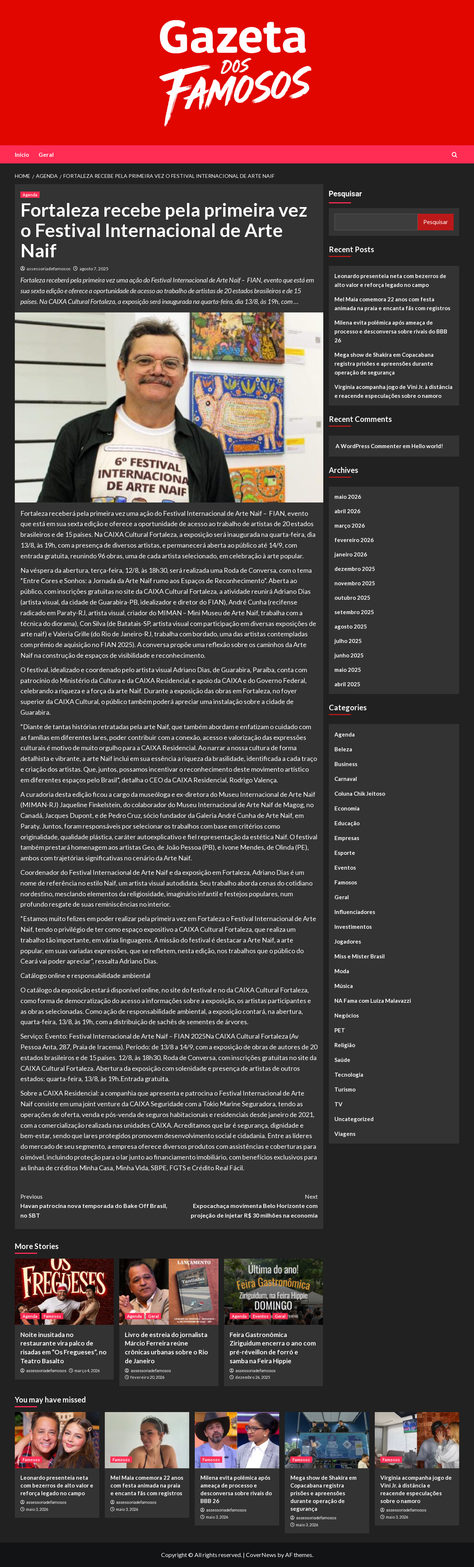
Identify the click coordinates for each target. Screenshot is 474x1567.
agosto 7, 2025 (94, 268)
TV (338, 1104)
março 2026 (349, 525)
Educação (347, 823)
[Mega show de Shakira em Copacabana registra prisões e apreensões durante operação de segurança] (327, 1440)
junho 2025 (349, 655)
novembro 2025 (354, 583)
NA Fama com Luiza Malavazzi (372, 1000)
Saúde (342, 1059)
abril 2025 (347, 684)
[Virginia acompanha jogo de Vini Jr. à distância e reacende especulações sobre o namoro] (417, 1440)
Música (343, 985)
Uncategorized (354, 1119)
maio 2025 (347, 669)
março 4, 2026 (87, 1370)
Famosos (345, 882)
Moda (341, 971)
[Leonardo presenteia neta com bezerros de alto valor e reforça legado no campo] (57, 1440)
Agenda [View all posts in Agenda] (30, 194)
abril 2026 (347, 511)
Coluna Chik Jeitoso (359, 793)
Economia (347, 808)
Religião (344, 1045)
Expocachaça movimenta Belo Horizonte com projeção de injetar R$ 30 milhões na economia (243, 1205)
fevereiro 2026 (354, 540)
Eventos (345, 867)
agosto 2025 (350, 626)
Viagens (345, 1133)
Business (345, 764)
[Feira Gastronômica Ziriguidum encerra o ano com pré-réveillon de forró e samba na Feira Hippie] (273, 1291)
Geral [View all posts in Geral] (153, 1316)
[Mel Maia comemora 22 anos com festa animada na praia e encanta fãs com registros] (147, 1440)
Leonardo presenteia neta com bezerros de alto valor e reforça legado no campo (390, 280)
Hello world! (427, 446)
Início (22, 154)
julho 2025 (348, 640)
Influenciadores (354, 911)
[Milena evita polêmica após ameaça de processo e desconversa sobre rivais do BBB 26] (237, 1440)
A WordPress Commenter (368, 446)
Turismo (345, 1089)
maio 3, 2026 (37, 1509)
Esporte (344, 852)
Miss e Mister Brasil (359, 956)
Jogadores (347, 941)
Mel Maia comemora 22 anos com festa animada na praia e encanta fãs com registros (392, 303)
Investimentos (353, 926)
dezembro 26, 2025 (252, 1377)
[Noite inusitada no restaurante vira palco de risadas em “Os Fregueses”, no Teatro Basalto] (64, 1291)
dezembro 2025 (354, 568)
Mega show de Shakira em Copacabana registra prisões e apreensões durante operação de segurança (384, 363)
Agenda (344, 734)
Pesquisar (345, 193)
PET (339, 1030)
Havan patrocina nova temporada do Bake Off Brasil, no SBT (94, 1205)
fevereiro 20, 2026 (147, 1377)
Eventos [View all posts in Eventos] (260, 1316)
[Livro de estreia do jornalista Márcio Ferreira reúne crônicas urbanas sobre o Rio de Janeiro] (168, 1291)
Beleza (343, 749)
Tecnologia (348, 1074)
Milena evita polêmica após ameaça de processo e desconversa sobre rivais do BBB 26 (390, 331)
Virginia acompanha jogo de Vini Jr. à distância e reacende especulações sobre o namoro (393, 391)
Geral (46, 154)
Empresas (346, 838)
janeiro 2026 (350, 554)
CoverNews (261, 1554)
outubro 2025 (352, 597)
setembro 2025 (354, 612)
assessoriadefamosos (49, 268)
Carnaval (345, 778)
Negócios (346, 1015)
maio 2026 (347, 496)
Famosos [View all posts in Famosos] (52, 1316)
